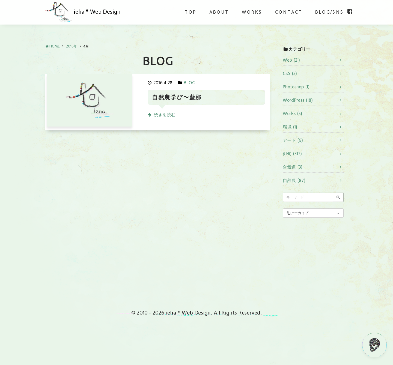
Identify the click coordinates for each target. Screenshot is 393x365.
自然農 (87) (294, 180)
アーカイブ (297, 213)
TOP (190, 12)
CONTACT (288, 12)
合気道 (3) (293, 167)
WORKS (252, 12)
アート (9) (293, 140)
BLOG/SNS (329, 12)
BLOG (189, 83)
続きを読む (164, 115)
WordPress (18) (298, 100)
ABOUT (219, 12)
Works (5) (292, 113)
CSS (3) (290, 73)
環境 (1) (290, 127)
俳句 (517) (292, 154)
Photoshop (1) (296, 87)
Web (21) (291, 60)
